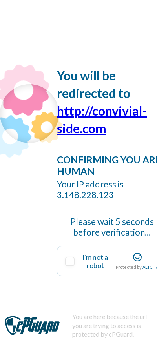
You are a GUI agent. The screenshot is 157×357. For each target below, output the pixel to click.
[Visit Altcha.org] (137, 257)
